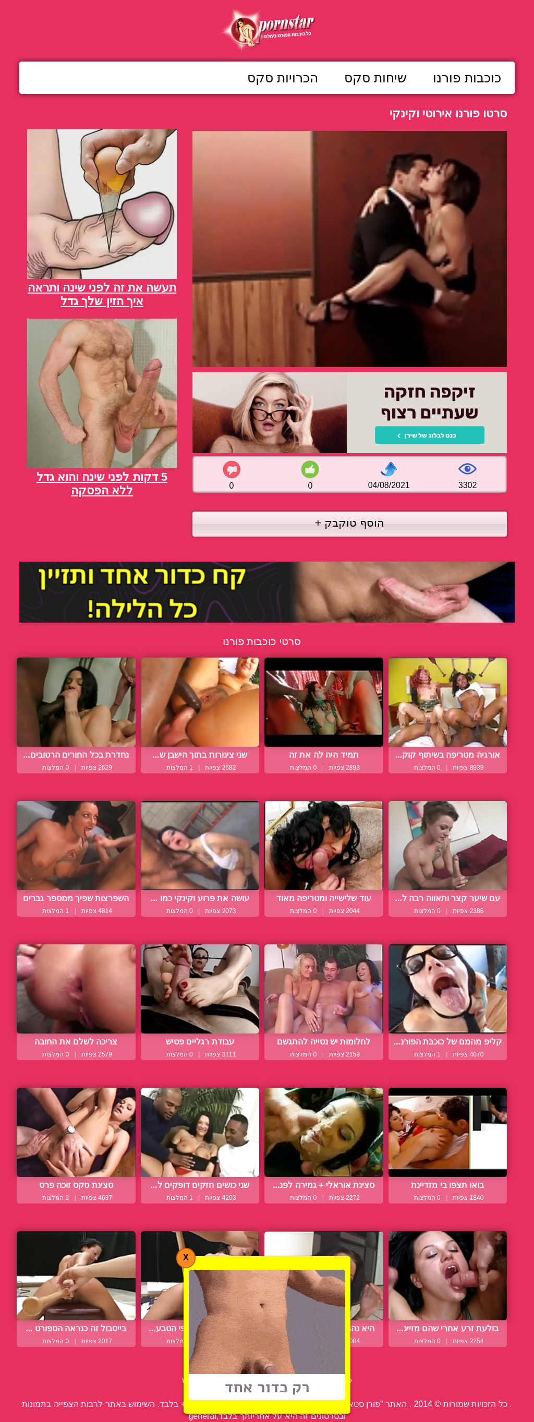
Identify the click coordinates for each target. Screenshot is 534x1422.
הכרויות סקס (282, 77)
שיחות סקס (375, 77)
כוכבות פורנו (467, 77)
